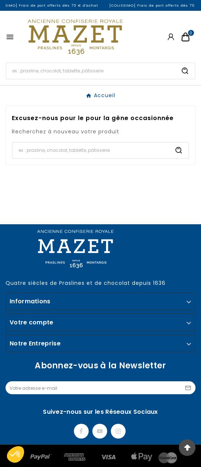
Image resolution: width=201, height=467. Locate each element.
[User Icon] (171, 37)
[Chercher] (91, 71)
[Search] (185, 71)
